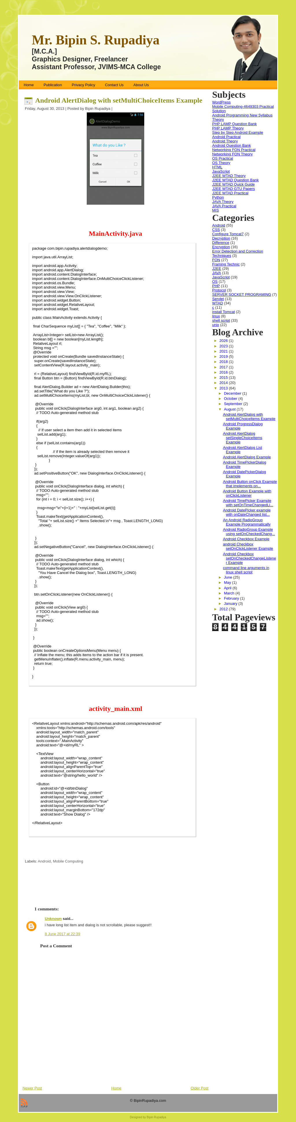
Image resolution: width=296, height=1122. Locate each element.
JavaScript (221, 171)
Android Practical (226, 137)
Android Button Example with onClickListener (247, 493)
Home (116, 1088)
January (231, 603)
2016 (224, 372)
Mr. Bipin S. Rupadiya (96, 40)
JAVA (216, 273)
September (233, 404)
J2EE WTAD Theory (229, 176)
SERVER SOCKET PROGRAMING (241, 294)
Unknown (53, 918)
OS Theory (221, 163)
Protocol (219, 290)
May (228, 582)
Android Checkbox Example (246, 539)
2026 (224, 340)
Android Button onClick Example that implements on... (250, 483)
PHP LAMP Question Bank (234, 124)
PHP (216, 286)
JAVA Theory (223, 201)
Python (218, 197)
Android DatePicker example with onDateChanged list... (247, 512)
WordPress (221, 102)
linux (216, 316)
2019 (224, 356)
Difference (220, 242)
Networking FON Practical (234, 150)
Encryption (221, 247)
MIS (215, 210)
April (228, 588)
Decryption (221, 238)
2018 (224, 361)
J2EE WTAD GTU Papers (233, 189)
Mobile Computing (68, 861)
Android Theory (225, 141)
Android (44, 861)
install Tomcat (223, 312)
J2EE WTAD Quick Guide (233, 184)
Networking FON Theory (232, 154)
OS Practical (222, 158)
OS (215, 281)
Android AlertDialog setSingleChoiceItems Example (242, 437)
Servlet (218, 299)
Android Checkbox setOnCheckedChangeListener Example (249, 558)
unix (215, 325)
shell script (221, 320)
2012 (224, 609)
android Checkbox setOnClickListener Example (248, 546)
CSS (216, 229)
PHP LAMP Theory (228, 128)
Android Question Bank (231, 145)
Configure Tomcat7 (228, 234)
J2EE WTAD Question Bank (235, 180)
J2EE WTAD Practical (230, 193)
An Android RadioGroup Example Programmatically (247, 522)
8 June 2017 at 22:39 (62, 934)
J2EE (216, 268)
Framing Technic (226, 264)
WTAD (217, 303)
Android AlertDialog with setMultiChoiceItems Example (118, 100)
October (231, 398)
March (230, 593)
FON (216, 260)
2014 (224, 383)
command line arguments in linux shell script (246, 570)
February (232, 598)
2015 (224, 377)
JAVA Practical (224, 206)
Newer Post (32, 1088)
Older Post (199, 1088)
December (233, 393)
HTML (217, 167)
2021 (224, 351)
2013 (224, 388)
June (228, 577)
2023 (224, 346)
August (230, 409)
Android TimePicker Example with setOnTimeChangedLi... (248, 502)
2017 (224, 367)
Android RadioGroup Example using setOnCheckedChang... (249, 531)
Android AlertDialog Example (247, 457)
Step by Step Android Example (237, 132)
